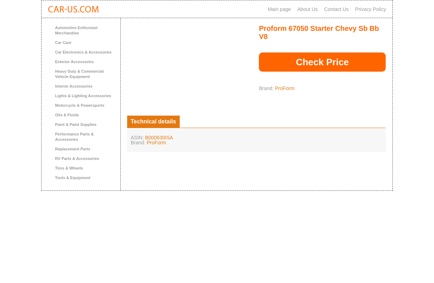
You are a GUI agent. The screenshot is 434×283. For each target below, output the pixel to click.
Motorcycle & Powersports (79, 105)
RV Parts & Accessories (77, 158)
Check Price (322, 62)
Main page (279, 9)
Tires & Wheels (69, 168)
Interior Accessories (73, 86)
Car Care (63, 42)
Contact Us (336, 9)
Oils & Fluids (67, 115)
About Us (307, 9)
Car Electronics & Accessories (83, 52)
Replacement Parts (72, 149)
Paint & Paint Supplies (76, 124)
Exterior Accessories (74, 62)
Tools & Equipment (72, 178)
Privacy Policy (370, 9)
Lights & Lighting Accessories (83, 96)
